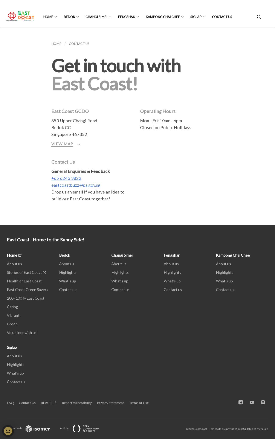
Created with (32, 428)
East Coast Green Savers (27, 289)
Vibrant (13, 315)
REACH (46, 403)
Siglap (196, 17)
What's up (67, 281)
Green (12, 324)
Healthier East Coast (24, 281)
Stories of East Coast (24, 272)
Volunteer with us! (22, 332)
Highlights (67, 272)
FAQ (10, 403)
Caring (12, 306)
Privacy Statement (110, 403)
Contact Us (27, 403)
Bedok (69, 17)
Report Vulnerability (77, 403)
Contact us (222, 17)
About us (14, 263)
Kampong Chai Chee (163, 17)
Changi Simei (96, 17)
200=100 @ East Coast (25, 298)
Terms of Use (139, 403)
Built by (83, 428)
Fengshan (126, 17)
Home (48, 17)
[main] (137, 126)
